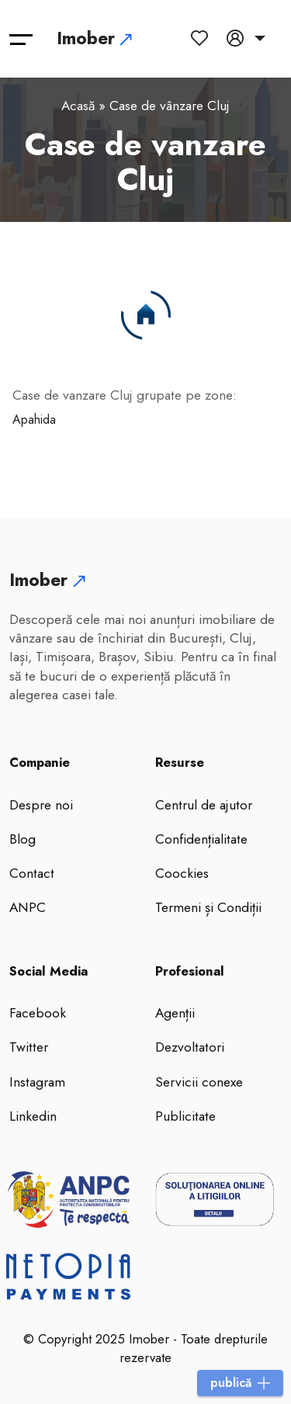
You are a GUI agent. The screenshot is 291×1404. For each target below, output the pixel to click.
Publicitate (185, 1116)
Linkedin (33, 1116)
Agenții (175, 1013)
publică (240, 1383)
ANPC (27, 907)
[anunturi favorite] (202, 38)
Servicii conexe (199, 1082)
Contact (31, 873)
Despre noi (41, 805)
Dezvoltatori (189, 1047)
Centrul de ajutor (203, 805)
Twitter (28, 1047)
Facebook (37, 1013)
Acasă (78, 105)
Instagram (37, 1082)
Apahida (34, 419)
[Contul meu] (246, 38)
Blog (22, 839)
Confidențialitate (201, 839)
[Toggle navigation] (21, 38)
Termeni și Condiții (208, 907)
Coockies (182, 873)
